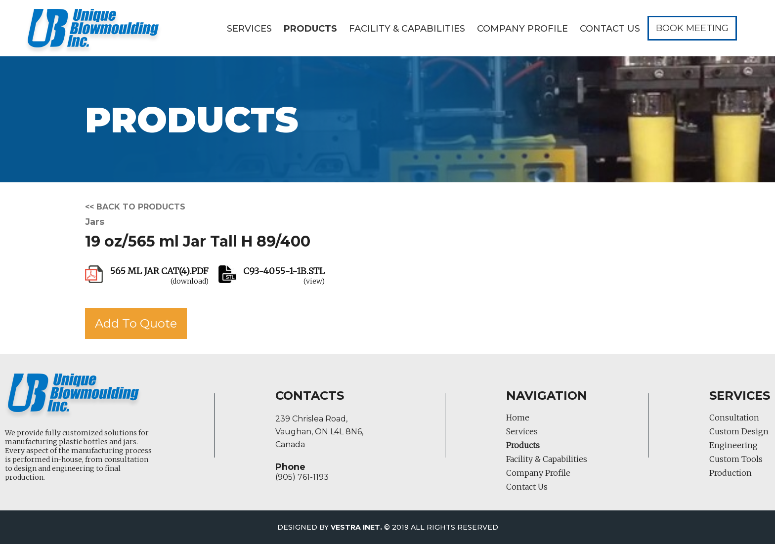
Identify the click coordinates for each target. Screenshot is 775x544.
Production (730, 473)
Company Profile (522, 28)
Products (310, 28)
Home (517, 417)
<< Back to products (135, 206)
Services (249, 28)
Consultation (734, 417)
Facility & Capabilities (407, 28)
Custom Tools (736, 459)
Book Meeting (692, 28)
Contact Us (610, 28)
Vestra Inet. (356, 527)
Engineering (733, 445)
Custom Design (739, 431)
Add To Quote (136, 323)
